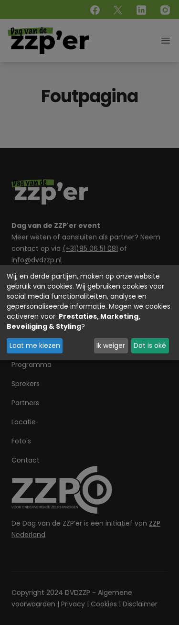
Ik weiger (110, 345)
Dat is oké (150, 345)
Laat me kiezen (35, 345)
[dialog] (89, 312)
